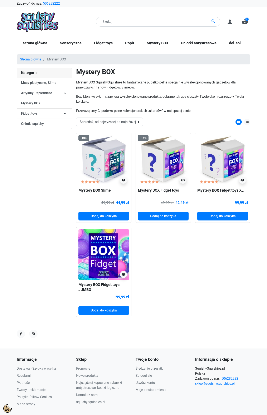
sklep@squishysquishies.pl (215, 384)
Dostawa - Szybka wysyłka (36, 368)
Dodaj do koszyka (104, 216)
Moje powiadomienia (151, 390)
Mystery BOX (30, 103)
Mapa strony (26, 404)
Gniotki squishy (32, 124)
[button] (244, 21)
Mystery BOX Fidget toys (158, 190)
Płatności (23, 383)
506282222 (51, 3)
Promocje (83, 368)
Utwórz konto (145, 383)
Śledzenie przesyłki (150, 368)
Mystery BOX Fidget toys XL (220, 190)
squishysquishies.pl (90, 402)
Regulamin (25, 376)
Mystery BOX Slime (94, 190)
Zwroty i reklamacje (31, 390)
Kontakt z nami (87, 395)
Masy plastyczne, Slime (38, 83)
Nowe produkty (87, 376)
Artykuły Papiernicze (36, 93)
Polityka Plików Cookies (34, 397)
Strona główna (31, 59)
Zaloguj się (144, 376)
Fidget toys (29, 113)
